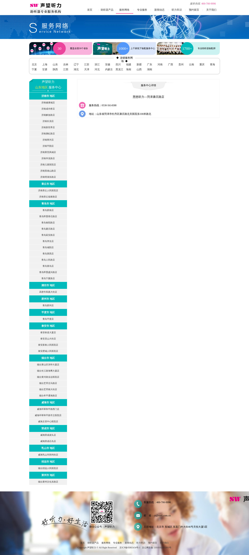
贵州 (181, 64)
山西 (139, 69)
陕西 (55, 69)
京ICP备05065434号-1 (129, 547)
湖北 (76, 69)
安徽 (107, 64)
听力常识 (177, 9)
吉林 (65, 64)
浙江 (97, 64)
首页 (89, 9)
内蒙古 (109, 69)
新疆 (139, 64)
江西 (65, 69)
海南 (128, 69)
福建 (128, 64)
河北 (97, 69)
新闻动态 (159, 9)
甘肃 (44, 69)
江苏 (86, 64)
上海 (44, 64)
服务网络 (124, 9)
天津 (86, 69)
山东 (55, 64)
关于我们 (211, 9)
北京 (34, 64)
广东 (149, 64)
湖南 (149, 69)
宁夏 (34, 69)
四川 (118, 64)
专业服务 (142, 9)
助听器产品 (107, 9)
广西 (170, 64)
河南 (160, 64)
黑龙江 (119, 69)
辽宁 (76, 64)
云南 (191, 64)
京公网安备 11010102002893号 (156, 547)
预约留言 (194, 9)
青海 (212, 64)
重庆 (202, 64)
